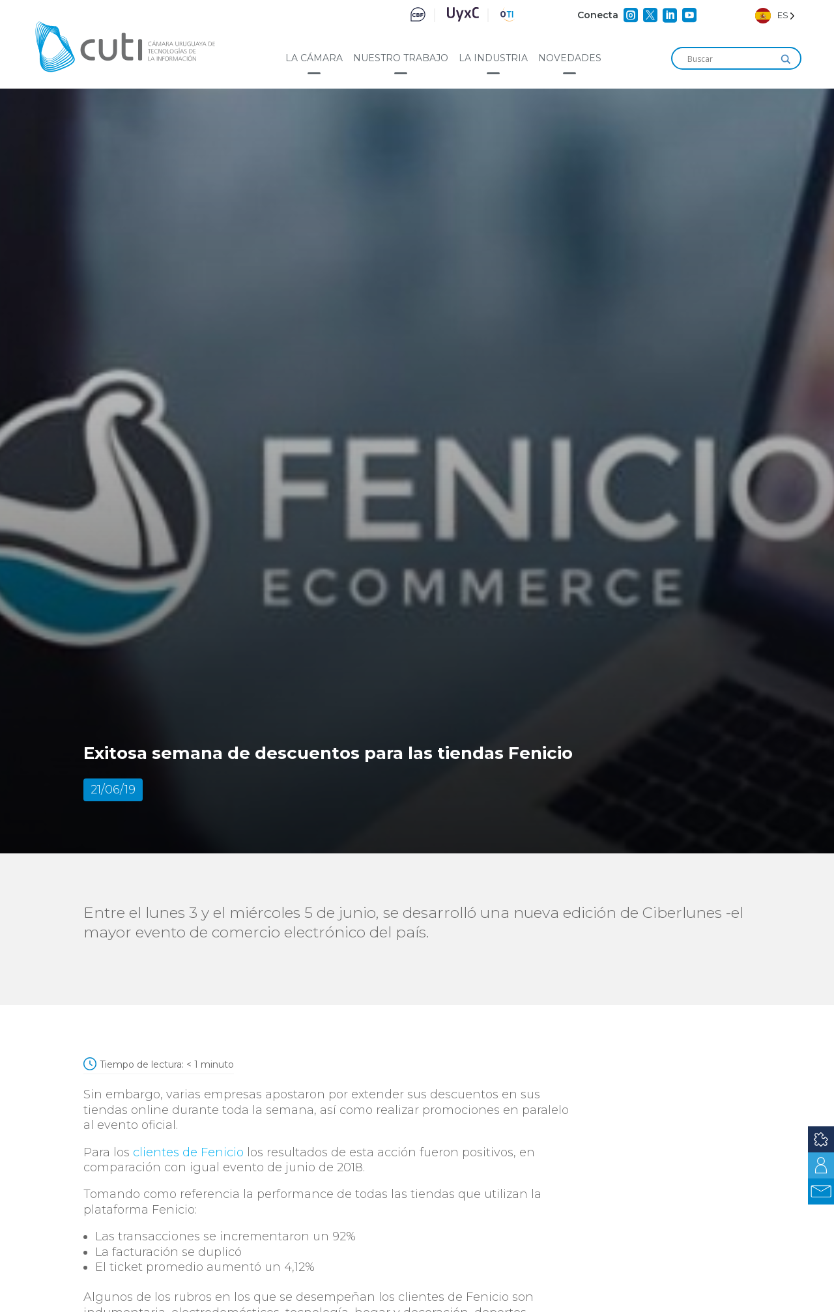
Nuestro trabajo (400, 58)
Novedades (569, 58)
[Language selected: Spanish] (775, 15)
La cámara (314, 58)
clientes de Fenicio (188, 1152)
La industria (493, 58)
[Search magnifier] (786, 59)
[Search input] (730, 59)
